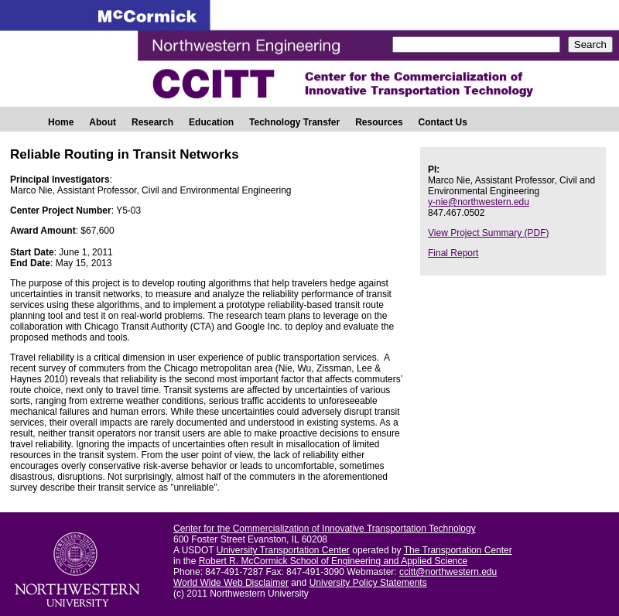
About (102, 122)
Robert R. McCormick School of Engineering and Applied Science (333, 561)
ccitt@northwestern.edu (448, 571)
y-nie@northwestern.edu (478, 202)
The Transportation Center (458, 550)
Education (211, 122)
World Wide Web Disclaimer (231, 582)
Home (61, 122)
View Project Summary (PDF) (488, 233)
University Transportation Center (283, 550)
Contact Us (443, 122)
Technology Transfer (294, 122)
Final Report (453, 253)
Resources (378, 122)
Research (152, 122)
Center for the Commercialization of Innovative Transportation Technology (324, 528)
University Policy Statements (368, 582)
